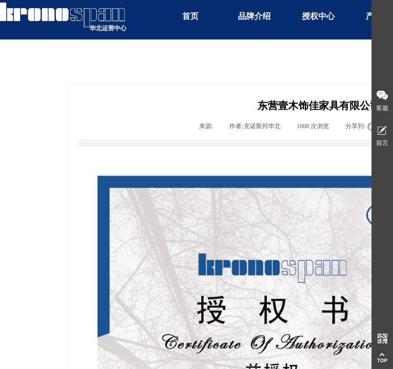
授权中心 (318, 16)
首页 (190, 16)
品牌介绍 (254, 16)
